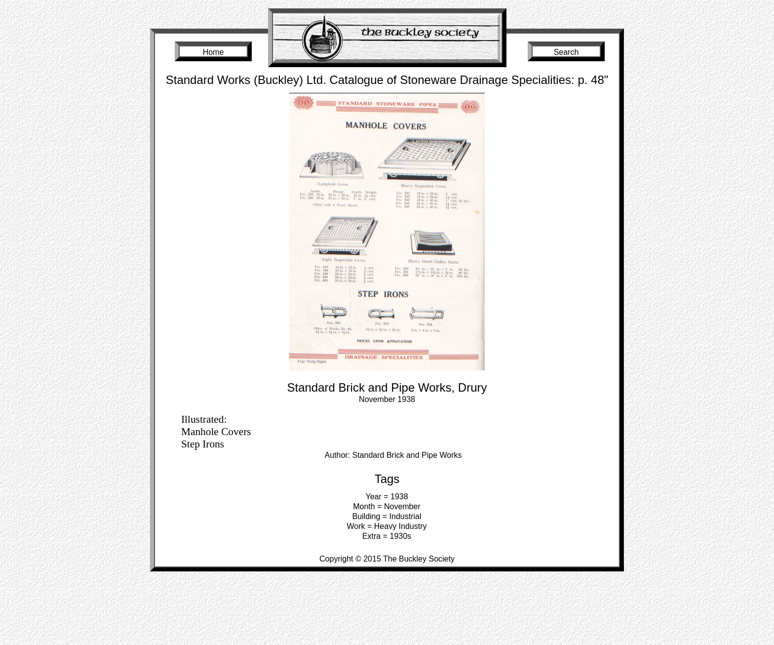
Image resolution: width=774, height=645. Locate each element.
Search (566, 52)
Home (213, 52)
